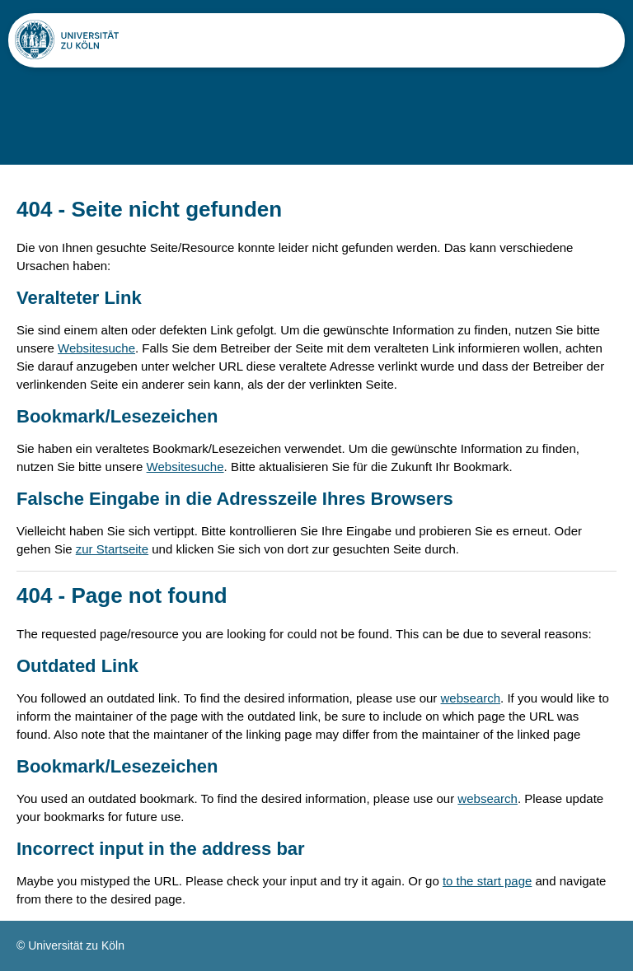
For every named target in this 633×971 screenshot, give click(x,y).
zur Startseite (112, 549)
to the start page (487, 881)
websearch (471, 698)
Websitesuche (96, 348)
